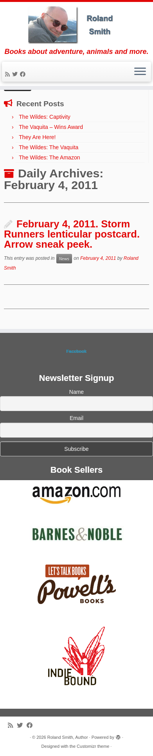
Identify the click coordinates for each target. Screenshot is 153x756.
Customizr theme (93, 746)
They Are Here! (37, 137)
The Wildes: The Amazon (49, 157)
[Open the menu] (140, 72)
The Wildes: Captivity (44, 117)
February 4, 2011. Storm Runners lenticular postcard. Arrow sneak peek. (72, 233)
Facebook (76, 351)
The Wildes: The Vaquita (48, 147)
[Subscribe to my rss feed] (8, 74)
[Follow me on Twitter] (16, 74)
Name (76, 392)
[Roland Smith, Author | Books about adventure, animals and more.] (76, 25)
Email (76, 418)
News (64, 258)
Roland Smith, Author (67, 737)
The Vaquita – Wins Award (51, 127)
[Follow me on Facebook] (24, 74)
